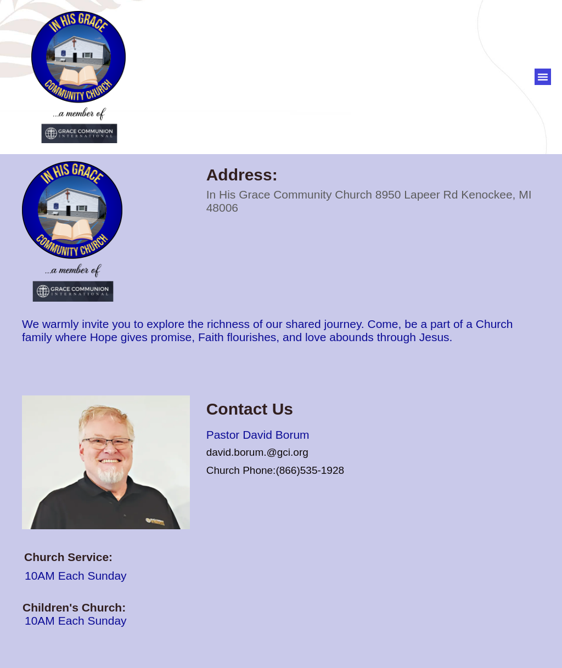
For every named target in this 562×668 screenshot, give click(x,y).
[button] (543, 77)
